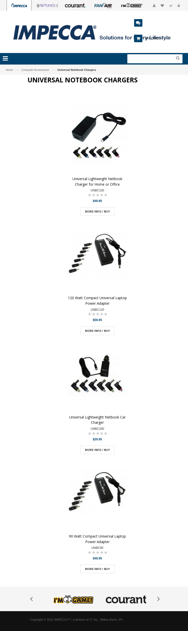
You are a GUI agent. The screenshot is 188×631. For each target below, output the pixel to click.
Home (9, 69)
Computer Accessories (35, 69)
